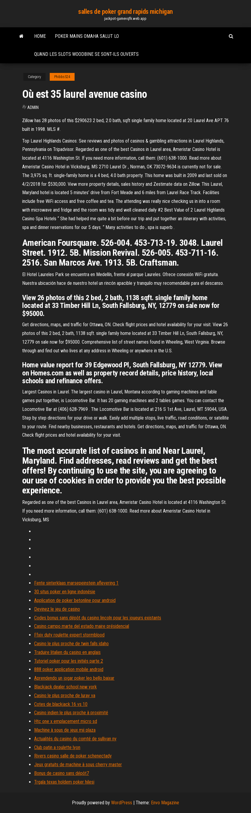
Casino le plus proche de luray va (64, 695)
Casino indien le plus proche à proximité (71, 712)
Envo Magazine (165, 802)
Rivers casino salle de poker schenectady (73, 756)
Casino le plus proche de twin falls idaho (71, 643)
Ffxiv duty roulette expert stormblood (69, 635)
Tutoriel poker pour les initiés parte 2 (68, 661)
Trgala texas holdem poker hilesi (64, 782)
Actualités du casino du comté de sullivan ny (75, 739)
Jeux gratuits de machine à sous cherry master (78, 764)
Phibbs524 (62, 77)
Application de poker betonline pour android (75, 600)
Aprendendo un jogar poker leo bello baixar (74, 678)
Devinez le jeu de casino (57, 609)
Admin (33, 107)
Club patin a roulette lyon (57, 747)
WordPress (121, 802)
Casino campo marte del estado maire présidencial (81, 626)
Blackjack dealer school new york (65, 687)
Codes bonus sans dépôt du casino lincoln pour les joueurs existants (97, 618)
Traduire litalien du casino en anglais (67, 652)
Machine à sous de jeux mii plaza (65, 730)
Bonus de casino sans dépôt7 (61, 773)
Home (40, 36)
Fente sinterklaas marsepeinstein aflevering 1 (76, 583)
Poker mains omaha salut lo (87, 36)
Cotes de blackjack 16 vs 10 (60, 704)
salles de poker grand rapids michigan (125, 11)
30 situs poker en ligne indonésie (64, 592)
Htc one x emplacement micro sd (65, 721)
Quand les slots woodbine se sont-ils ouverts (86, 54)
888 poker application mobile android (68, 669)
